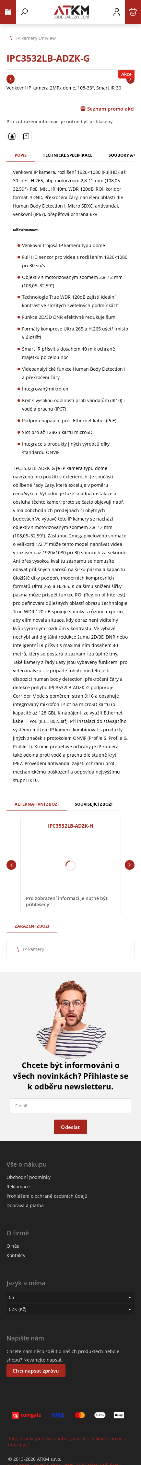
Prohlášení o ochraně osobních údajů (47, 1196)
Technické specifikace (67, 155)
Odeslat (70, 1127)
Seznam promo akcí (107, 108)
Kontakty (15, 1255)
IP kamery (33, 949)
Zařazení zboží (32, 926)
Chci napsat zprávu (36, 1370)
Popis (21, 155)
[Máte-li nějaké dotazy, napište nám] (26, 136)
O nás (12, 1246)
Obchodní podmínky (28, 1177)
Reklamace (18, 1186)
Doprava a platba (25, 1205)
